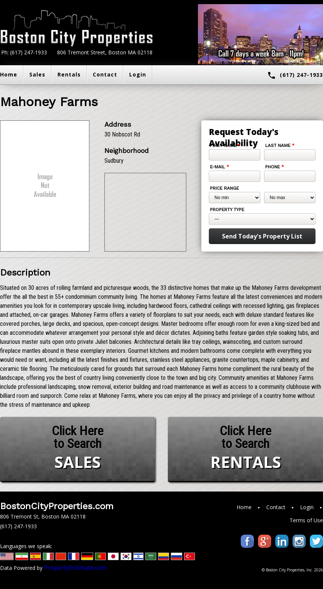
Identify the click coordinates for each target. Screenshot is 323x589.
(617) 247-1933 (295, 75)
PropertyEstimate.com (75, 568)
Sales (37, 74)
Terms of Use (306, 520)
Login (137, 74)
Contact (105, 74)
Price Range (224, 188)
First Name (225, 145)
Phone (274, 166)
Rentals (69, 74)
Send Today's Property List (262, 236)
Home (244, 507)
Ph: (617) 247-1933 (24, 52)
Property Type (227, 209)
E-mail (219, 166)
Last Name (279, 145)
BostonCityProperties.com (56, 506)
